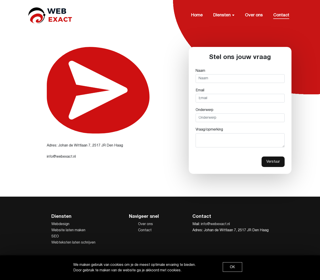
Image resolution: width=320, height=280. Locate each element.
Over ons (254, 15)
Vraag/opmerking (209, 129)
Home (197, 15)
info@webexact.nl (215, 224)
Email (200, 90)
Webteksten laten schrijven (73, 242)
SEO (55, 236)
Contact (281, 15)
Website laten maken (68, 230)
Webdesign (60, 224)
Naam (200, 70)
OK (232, 267)
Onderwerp (204, 110)
